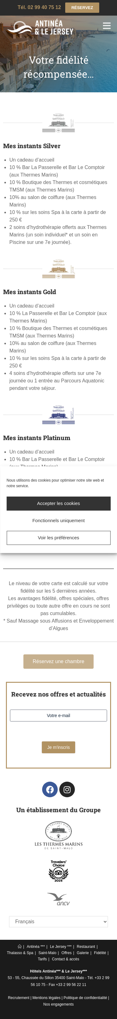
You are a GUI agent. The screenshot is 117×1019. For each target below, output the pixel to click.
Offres (66, 953)
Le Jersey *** (60, 946)
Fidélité (100, 953)
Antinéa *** (36, 946)
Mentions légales (46, 998)
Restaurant (86, 946)
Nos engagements (58, 1004)
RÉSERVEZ (82, 7)
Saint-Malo (47, 953)
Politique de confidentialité (85, 998)
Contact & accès (65, 959)
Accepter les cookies (58, 503)
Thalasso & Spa (20, 953)
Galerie (83, 953)
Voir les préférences (58, 537)
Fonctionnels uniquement (58, 520)
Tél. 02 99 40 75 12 (39, 7)
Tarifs (42, 959)
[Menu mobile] (107, 27)
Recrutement (18, 998)
